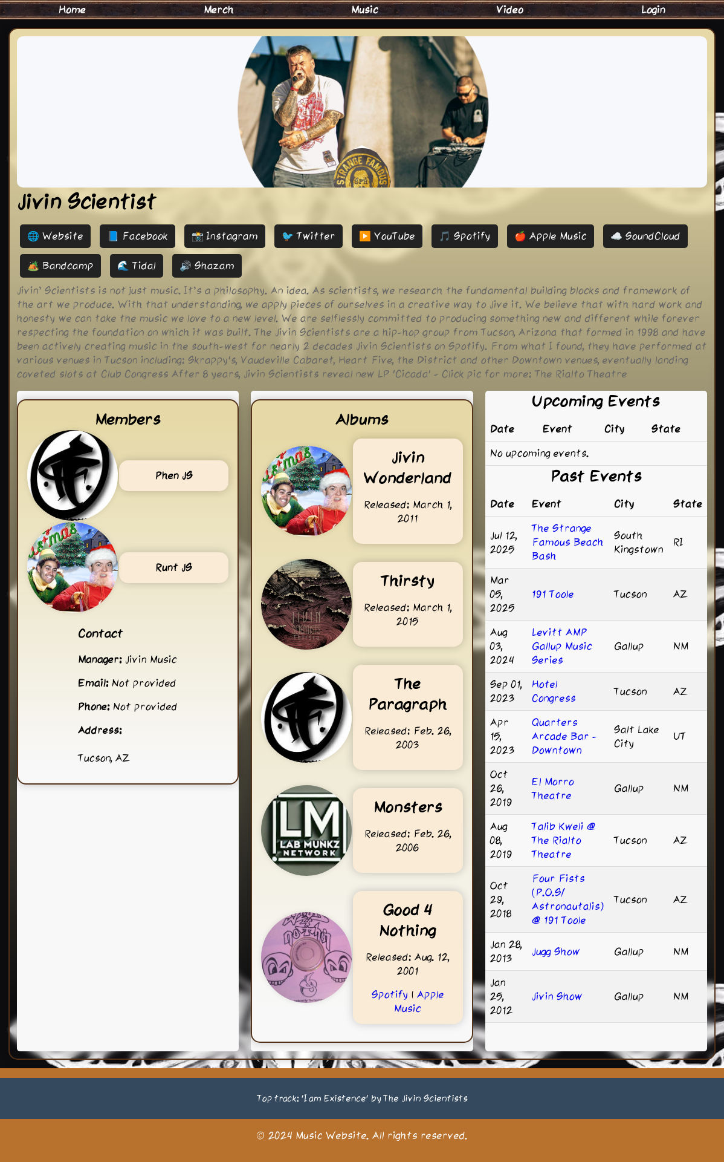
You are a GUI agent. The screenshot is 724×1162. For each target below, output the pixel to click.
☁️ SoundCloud (645, 236)
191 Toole (553, 594)
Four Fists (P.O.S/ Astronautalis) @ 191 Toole (568, 899)
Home (72, 9)
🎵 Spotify (465, 236)
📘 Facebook (137, 236)
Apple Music (419, 1001)
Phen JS (174, 475)
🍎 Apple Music (550, 236)
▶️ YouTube (387, 236)
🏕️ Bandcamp (60, 265)
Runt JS (173, 567)
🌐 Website (55, 236)
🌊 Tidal (136, 265)
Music (364, 9)
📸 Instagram (225, 236)
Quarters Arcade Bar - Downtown (564, 736)
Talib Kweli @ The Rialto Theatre (564, 840)
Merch (219, 9)
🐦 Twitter (308, 236)
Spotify (390, 994)
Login (653, 9)
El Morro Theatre (553, 788)
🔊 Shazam (206, 265)
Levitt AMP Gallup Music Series (562, 646)
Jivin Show (557, 996)
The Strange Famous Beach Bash (568, 542)
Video (509, 9)
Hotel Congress (554, 691)
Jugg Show (556, 951)
